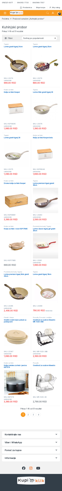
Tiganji (6, 44)
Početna (5, 19)
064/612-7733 (22, 2)
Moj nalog (54, 7)
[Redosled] (39, 38)
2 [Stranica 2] (28, 414)
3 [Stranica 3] (33, 414)
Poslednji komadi (39, 226)
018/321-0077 (7, 2)
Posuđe (36, 317)
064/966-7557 (38, 2)
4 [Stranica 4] (38, 414)
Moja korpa (40, 7)
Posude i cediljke (45, 317)
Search (47, 13)
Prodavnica (26, 7)
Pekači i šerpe (9, 317)
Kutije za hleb (8, 90)
